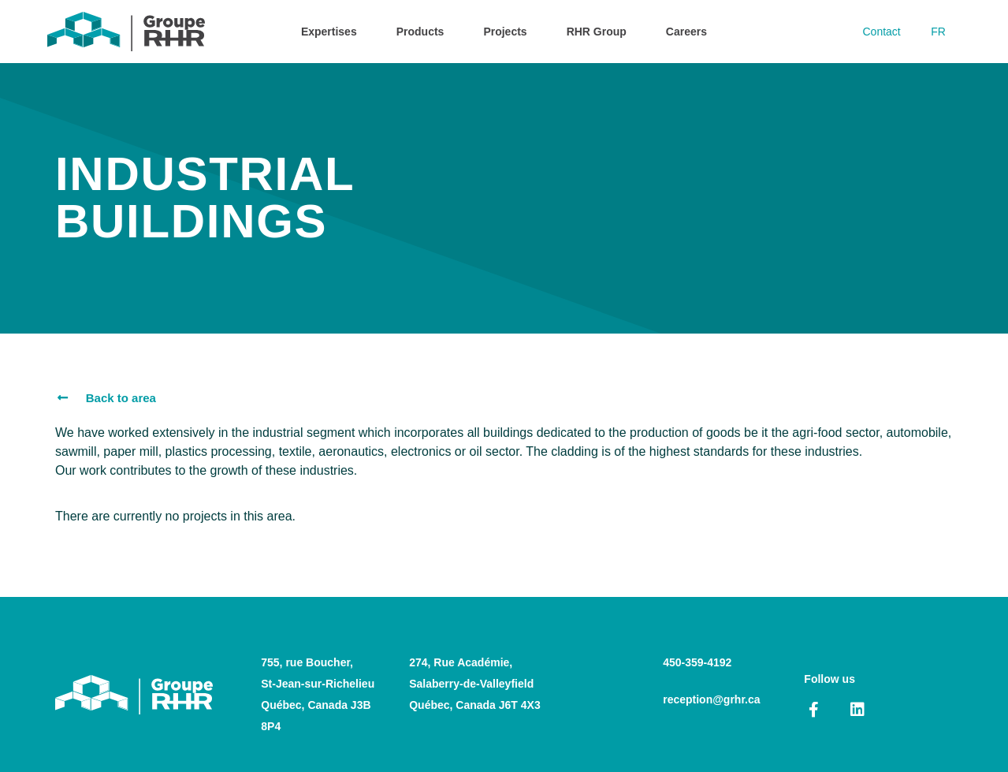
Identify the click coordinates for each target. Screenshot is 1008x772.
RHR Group (597, 31)
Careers (686, 31)
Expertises (329, 31)
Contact (879, 31)
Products (420, 31)
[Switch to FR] (937, 31)
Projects (504, 31)
